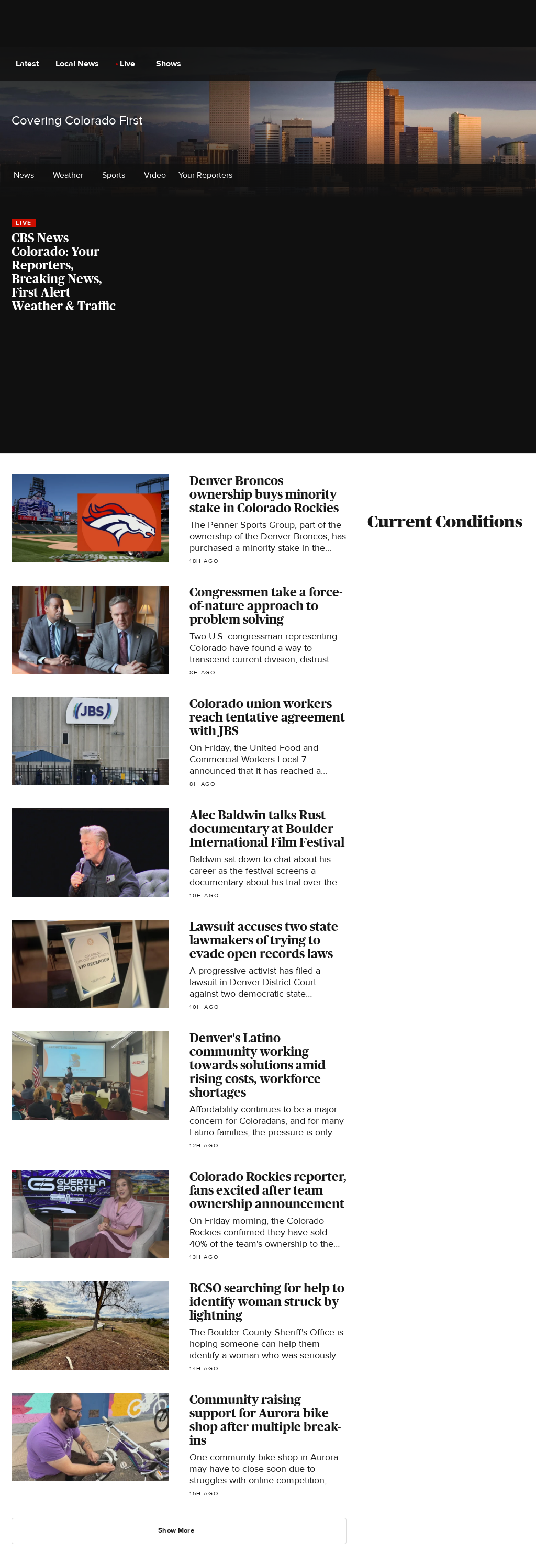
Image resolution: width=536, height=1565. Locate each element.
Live (130, 64)
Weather (71, 176)
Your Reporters (208, 176)
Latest (30, 64)
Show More (180, 1530)
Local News (80, 64)
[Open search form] (517, 64)
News (27, 176)
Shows (171, 64)
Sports (116, 176)
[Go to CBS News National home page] (269, 64)
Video (155, 176)
